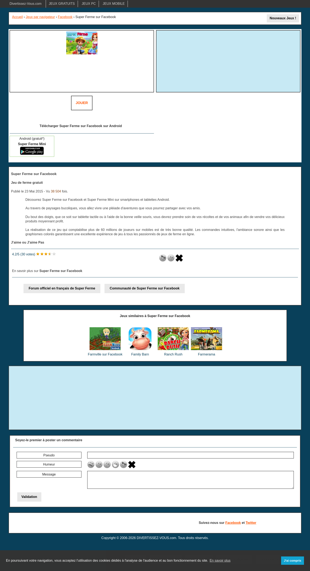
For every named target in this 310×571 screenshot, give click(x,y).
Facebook (65, 17)
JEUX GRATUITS (62, 3)
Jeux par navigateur (40, 17)
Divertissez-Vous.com (26, 3)
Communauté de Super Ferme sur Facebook (145, 288)
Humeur (49, 464)
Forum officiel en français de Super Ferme (62, 288)
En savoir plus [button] (220, 560)
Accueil (17, 17)
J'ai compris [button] (292, 560)
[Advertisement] (228, 61)
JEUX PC (89, 3)
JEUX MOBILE (114, 3)
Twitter (251, 522)
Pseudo (49, 455)
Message (49, 474)
